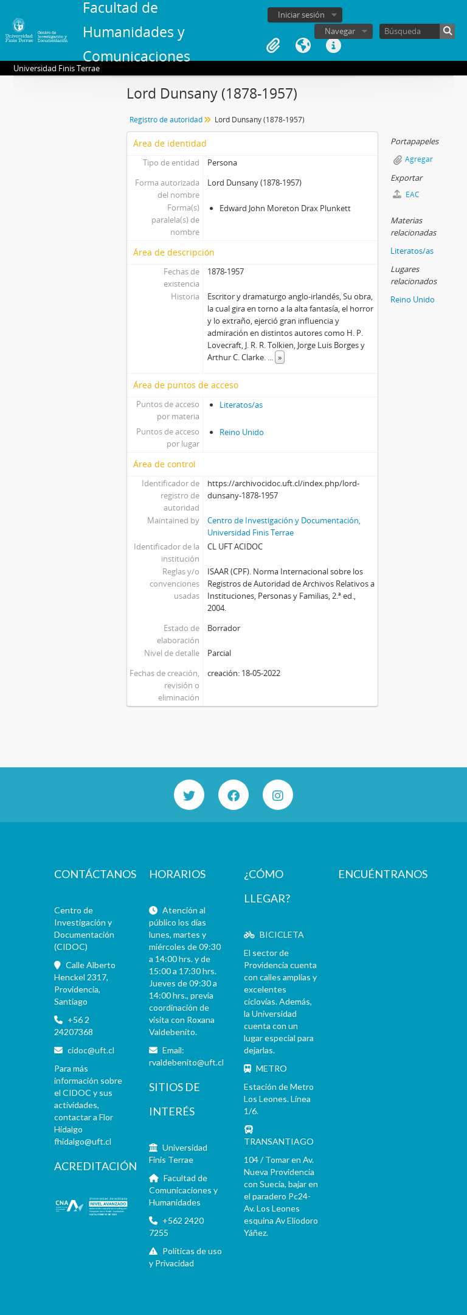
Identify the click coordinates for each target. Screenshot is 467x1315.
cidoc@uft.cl (90, 1050)
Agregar (419, 159)
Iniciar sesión (301, 14)
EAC (406, 194)
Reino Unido (242, 432)
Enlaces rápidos (334, 45)
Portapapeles (273, 45)
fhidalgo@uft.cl (82, 1141)
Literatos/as (241, 404)
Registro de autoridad (166, 119)
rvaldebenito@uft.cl (186, 1062)
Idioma (303, 45)
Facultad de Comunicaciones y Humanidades (183, 1190)
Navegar (340, 31)
